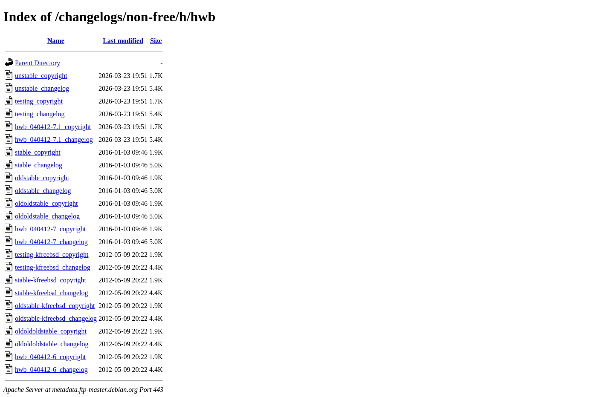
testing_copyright (39, 101)
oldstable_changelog (43, 190)
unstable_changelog (42, 88)
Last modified (123, 40)
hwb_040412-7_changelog (51, 241)
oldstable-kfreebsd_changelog (56, 318)
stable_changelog (38, 165)
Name (55, 40)
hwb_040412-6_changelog (51, 369)
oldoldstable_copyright (46, 203)
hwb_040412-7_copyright (50, 229)
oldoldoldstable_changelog (51, 344)
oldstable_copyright (42, 177)
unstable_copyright (41, 75)
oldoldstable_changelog (47, 216)
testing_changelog (39, 114)
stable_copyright (38, 152)
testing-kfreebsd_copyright (51, 254)
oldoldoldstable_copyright (51, 331)
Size (156, 40)
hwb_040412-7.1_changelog (54, 139)
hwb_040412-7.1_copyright (53, 126)
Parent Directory (37, 62)
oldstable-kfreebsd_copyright (55, 305)
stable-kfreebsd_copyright (50, 280)
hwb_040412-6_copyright (50, 356)
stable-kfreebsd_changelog (51, 292)
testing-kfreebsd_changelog (52, 267)
